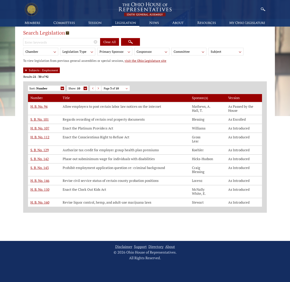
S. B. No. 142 (39, 159)
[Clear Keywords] (95, 42)
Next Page (98, 88)
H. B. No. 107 (39, 128)
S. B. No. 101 (39, 119)
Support (140, 247)
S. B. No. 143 (39, 167)
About (170, 247)
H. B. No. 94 (39, 106)
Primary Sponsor (115, 52)
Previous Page (92, 88)
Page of (116, 88)
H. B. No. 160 (39, 202)
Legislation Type (78, 52)
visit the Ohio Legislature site (145, 61)
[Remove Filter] (26, 70)
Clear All (109, 42)
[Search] (130, 42)
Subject (226, 52)
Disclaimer (123, 247)
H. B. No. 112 (39, 137)
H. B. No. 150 (39, 189)
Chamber (41, 52)
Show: (77, 88)
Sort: (46, 88)
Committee (189, 52)
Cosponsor (152, 52)
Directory (156, 247)
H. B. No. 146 (39, 180)
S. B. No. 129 (39, 150)
